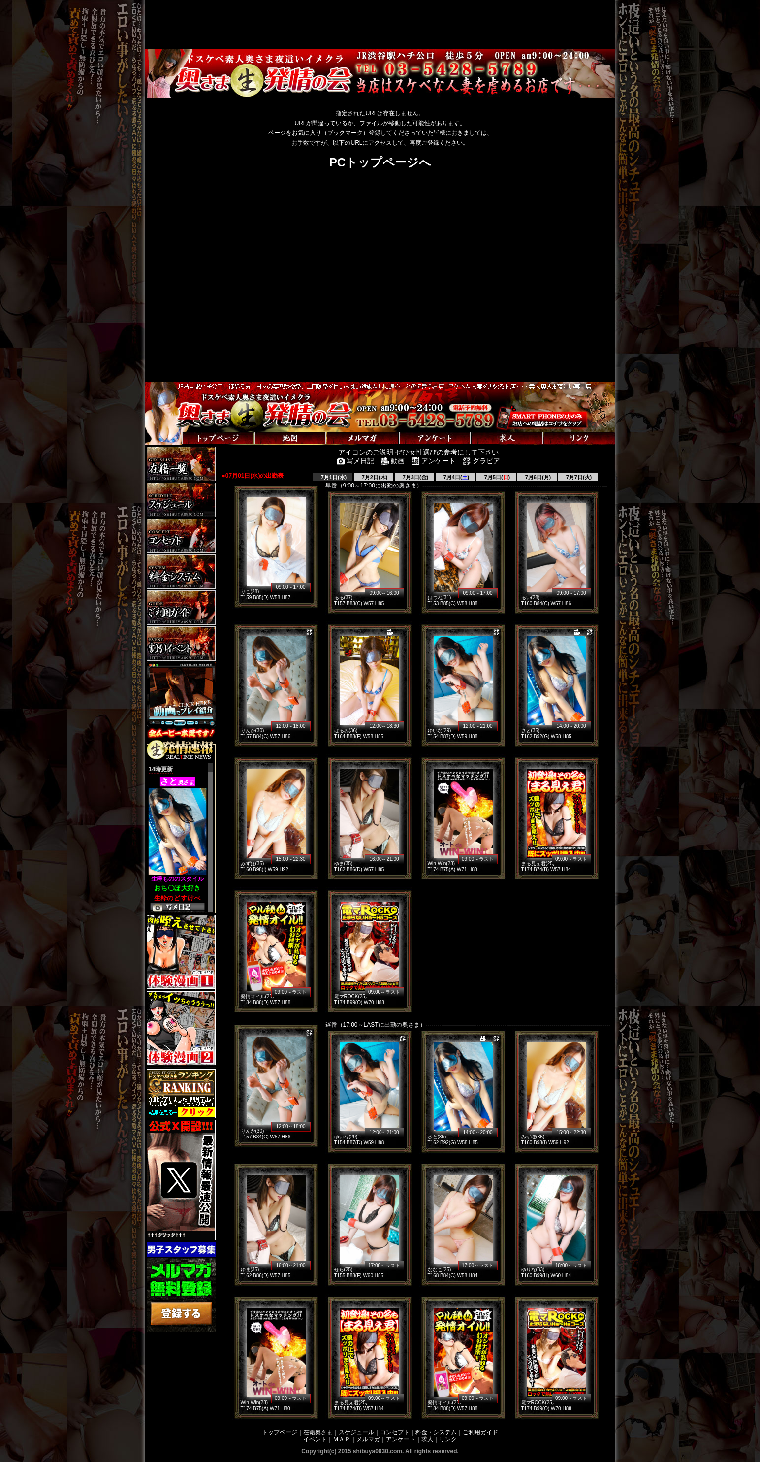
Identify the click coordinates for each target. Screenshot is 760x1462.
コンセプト (395, 1432)
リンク (448, 1439)
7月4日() (456, 477)
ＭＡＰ (341, 1439)
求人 (427, 1439)
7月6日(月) (537, 477)
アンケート (400, 1439)
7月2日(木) (374, 477)
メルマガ (368, 1439)
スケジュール (356, 1432)
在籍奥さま (318, 1432)
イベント (315, 1439)
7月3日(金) (415, 477)
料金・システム (436, 1432)
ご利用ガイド (480, 1432)
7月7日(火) (578, 477)
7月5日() (496, 477)
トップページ (279, 1432)
